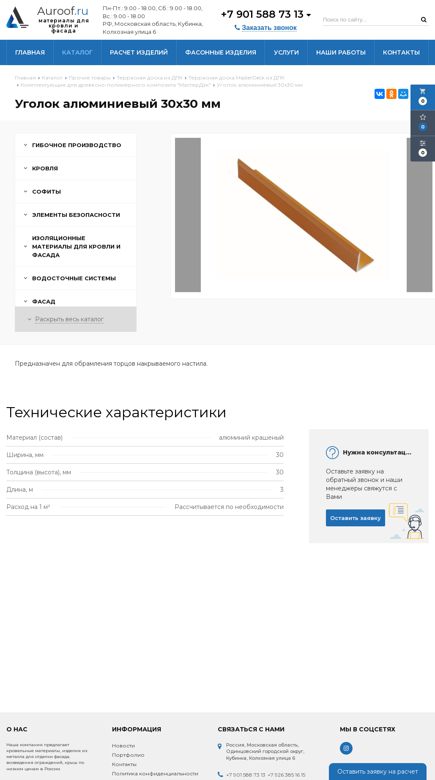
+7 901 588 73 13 (266, 14)
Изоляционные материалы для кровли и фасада (72, 246)
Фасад (39, 301)
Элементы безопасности (72, 215)
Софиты (42, 191)
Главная (30, 52)
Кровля (41, 168)
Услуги (286, 52)
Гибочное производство (72, 145)
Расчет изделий (139, 52)
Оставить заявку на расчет (377, 771)
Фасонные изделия (220, 52)
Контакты (401, 52)
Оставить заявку (355, 518)
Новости (123, 745)
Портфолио (128, 755)
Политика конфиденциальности (155, 773)
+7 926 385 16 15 (286, 775)
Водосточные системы (70, 278)
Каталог (77, 52)
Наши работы (341, 52)
